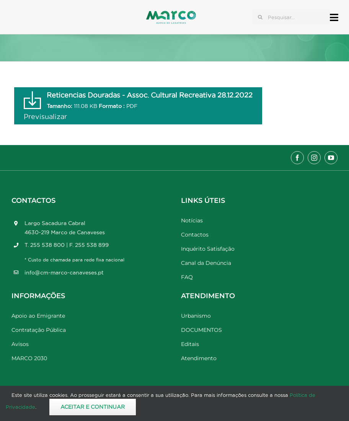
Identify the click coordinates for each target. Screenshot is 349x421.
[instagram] (314, 157)
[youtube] (331, 157)
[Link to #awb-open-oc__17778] (334, 17)
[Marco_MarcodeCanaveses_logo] (171, 14)
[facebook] (297, 157)
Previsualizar (45, 116)
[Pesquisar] (260, 17)
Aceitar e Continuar (92, 407)
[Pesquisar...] (291, 17)
